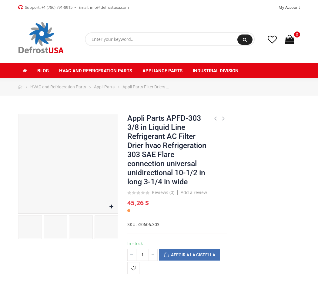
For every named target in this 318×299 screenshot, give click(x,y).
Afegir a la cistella (189, 255)
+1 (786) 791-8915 (57, 7)
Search (245, 40)
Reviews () (163, 192)
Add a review (194, 192)
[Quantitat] (142, 255)
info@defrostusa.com (109, 7)
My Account (289, 7)
